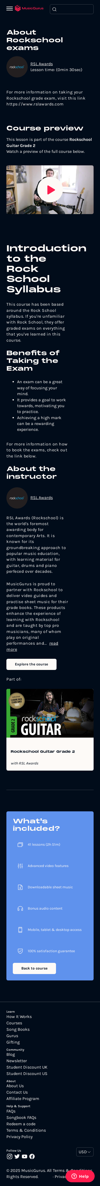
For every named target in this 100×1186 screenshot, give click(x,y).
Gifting (13, 1042)
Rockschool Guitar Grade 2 (43, 752)
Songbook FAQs (21, 1117)
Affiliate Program (22, 1099)
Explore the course (31, 664)
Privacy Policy (19, 1137)
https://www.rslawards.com (35, 104)
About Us (15, 1086)
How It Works (19, 1017)
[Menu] (10, 9)
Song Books (18, 1029)
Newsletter (16, 1061)
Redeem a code (20, 1124)
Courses (14, 1023)
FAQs (10, 1111)
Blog (10, 1054)
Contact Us (17, 1092)
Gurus (12, 1036)
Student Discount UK (26, 1067)
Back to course (34, 968)
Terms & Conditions (26, 1130)
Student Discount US (26, 1074)
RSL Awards (41, 63)
